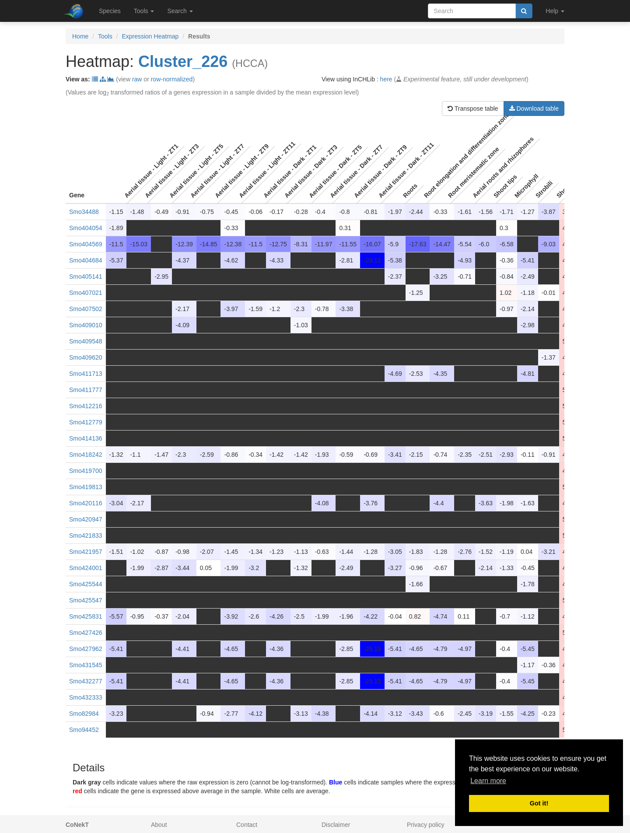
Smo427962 (85, 648)
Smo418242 (85, 454)
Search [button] (179, 10)
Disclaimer (336, 824)
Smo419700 (85, 470)
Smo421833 (85, 535)
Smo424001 (85, 567)
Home (80, 36)
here (386, 79)
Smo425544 (85, 584)
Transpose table (473, 108)
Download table (534, 108)
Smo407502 (85, 308)
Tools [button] (144, 10)
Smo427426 (85, 632)
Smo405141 (85, 276)
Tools (105, 36)
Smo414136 (85, 438)
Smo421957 (85, 551)
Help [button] (555, 10)
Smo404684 (85, 260)
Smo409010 (85, 325)
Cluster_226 (183, 61)
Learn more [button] (488, 780)
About (159, 824)
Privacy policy (425, 824)
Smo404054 (85, 227)
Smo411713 (85, 373)
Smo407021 (85, 292)
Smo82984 (84, 713)
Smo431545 (85, 665)
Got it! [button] (539, 803)
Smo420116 (85, 503)
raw (137, 79)
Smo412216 (85, 406)
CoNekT (77, 824)
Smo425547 (85, 600)
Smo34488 (84, 211)
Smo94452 (84, 729)
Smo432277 (85, 681)
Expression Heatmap (150, 36)
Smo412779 (85, 422)
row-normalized (172, 79)
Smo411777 (85, 389)
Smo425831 (85, 616)
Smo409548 (85, 341)
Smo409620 (85, 357)
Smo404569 (85, 244)
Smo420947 (85, 519)
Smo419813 (85, 486)
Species (110, 10)
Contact (246, 824)
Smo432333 (85, 697)
